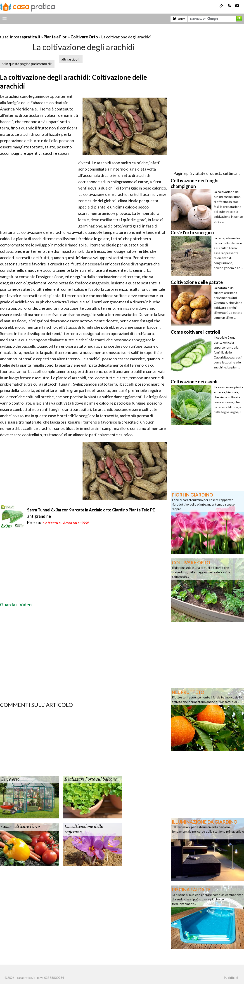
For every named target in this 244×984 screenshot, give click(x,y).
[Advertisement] (53, 31)
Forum (179, 19)
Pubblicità (231, 977)
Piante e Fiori (55, 36)
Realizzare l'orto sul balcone (90, 779)
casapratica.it (27, 36)
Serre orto (10, 779)
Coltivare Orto (84, 36)
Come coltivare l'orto (20, 826)
